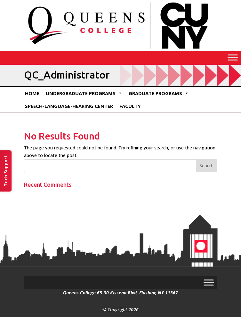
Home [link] (32, 93)
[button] (206, 165)
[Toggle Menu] (233, 57)
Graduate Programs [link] (159, 93)
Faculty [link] (130, 106)
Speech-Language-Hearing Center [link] (69, 106)
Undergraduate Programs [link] (84, 93)
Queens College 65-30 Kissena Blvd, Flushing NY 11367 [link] (120, 293)
